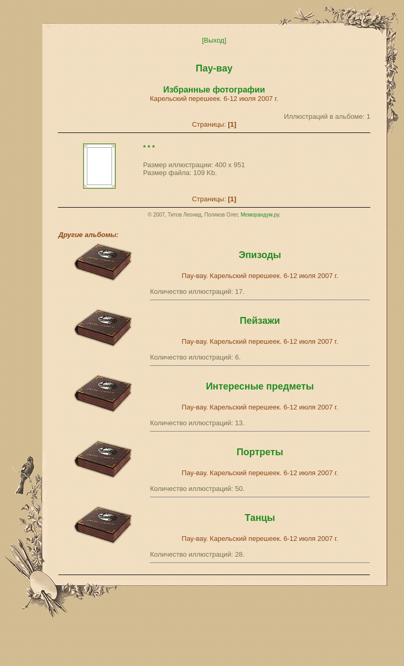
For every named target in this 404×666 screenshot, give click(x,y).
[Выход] (214, 40)
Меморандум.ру (259, 215)
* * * (149, 147)
